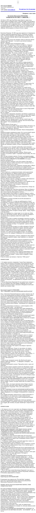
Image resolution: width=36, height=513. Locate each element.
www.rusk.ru (11, 9)
